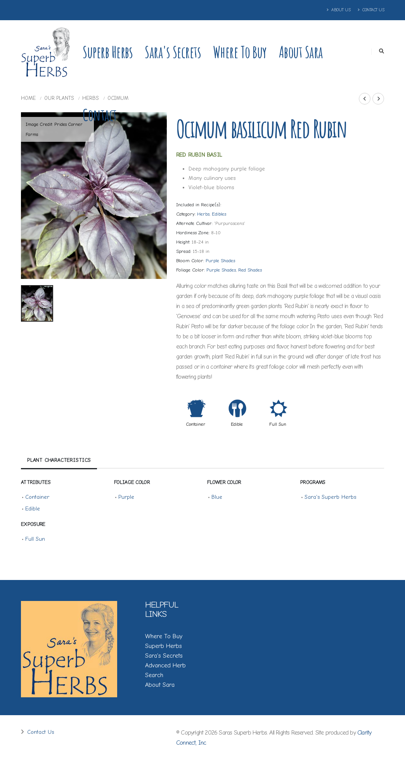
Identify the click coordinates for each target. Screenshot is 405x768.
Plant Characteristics (59, 460)
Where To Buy (163, 636)
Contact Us (371, 9)
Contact (100, 115)
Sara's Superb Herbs (330, 497)
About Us (338, 9)
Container (195, 424)
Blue (216, 497)
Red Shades (250, 270)
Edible (237, 424)
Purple (126, 497)
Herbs (203, 214)
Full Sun (277, 424)
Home (28, 98)
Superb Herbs (108, 52)
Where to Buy (240, 52)
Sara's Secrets (173, 52)
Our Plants (59, 98)
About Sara (301, 52)
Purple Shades (220, 260)
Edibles (219, 214)
